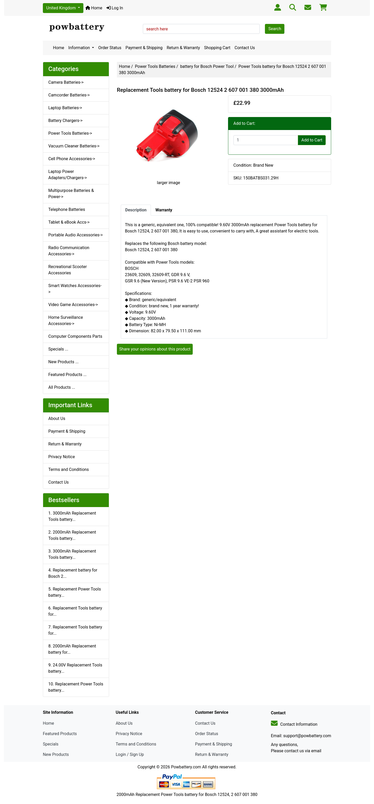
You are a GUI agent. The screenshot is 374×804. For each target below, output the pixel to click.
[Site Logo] (91, 27)
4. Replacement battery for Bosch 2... (72, 573)
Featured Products (60, 733)
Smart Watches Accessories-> (75, 288)
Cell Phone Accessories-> (71, 158)
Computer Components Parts (75, 336)
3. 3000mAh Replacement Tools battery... (72, 554)
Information (79, 47)
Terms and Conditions (68, 469)
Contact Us (245, 47)
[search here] (201, 29)
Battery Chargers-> (65, 120)
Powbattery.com (186, 766)
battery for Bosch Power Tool (207, 66)
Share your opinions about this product (154, 349)
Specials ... (58, 349)
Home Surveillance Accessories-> (65, 320)
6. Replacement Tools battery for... (75, 611)
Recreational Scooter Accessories (67, 269)
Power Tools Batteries (155, 66)
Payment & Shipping (144, 47)
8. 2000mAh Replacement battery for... (72, 649)
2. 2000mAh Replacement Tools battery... (72, 535)
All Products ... (61, 387)
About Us (56, 418)
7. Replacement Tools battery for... (75, 630)
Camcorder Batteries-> (69, 95)
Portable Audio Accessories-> (75, 234)
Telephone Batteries (66, 209)
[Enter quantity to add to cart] (265, 140)
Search (274, 28)
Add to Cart (311, 140)
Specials (50, 744)
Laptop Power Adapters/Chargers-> (67, 174)
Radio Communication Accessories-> (68, 250)
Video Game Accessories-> (73, 304)
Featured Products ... (67, 374)
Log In (114, 7)
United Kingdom (61, 7)
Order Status (109, 47)
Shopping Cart (217, 47)
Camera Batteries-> (66, 82)
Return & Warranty (183, 47)
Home (93, 7)
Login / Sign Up (130, 754)
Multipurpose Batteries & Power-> (71, 193)
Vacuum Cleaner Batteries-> (73, 146)
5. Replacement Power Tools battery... (74, 592)
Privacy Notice (61, 456)
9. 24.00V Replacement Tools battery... (75, 668)
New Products (56, 754)
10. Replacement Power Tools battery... (75, 687)
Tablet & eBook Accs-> (69, 222)
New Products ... (63, 361)
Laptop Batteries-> (65, 107)
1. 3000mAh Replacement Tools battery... (72, 516)
